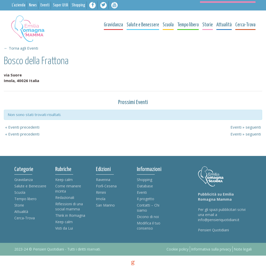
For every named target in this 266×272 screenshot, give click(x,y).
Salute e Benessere (30, 186)
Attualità (21, 211)
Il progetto (145, 198)
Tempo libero (25, 198)
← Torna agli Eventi (21, 48)
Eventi (142, 192)
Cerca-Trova (24, 218)
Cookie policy (178, 249)
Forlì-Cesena (106, 186)
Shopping (144, 179)
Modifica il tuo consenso (148, 226)
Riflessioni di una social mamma (69, 206)
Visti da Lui (64, 228)
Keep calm (64, 179)
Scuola (19, 192)
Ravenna (103, 179)
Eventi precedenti (22, 127)
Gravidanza (23, 179)
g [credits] (133, 263)
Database (145, 186)
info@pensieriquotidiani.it (218, 219)
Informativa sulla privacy (211, 249)
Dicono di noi (148, 216)
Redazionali (64, 197)
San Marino (105, 205)
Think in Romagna (70, 215)
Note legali (243, 249)
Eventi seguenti (245, 127)
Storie (19, 205)
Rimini (101, 192)
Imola (100, 198)
